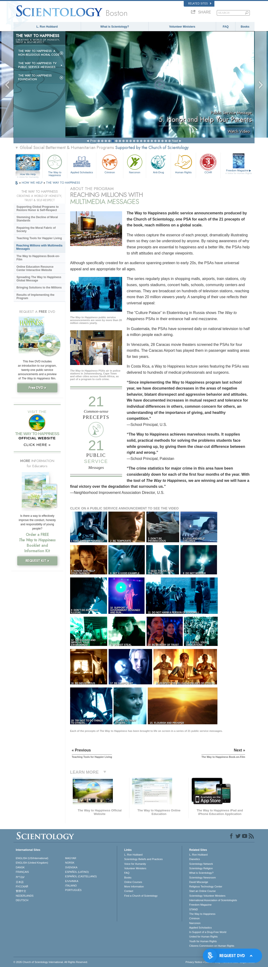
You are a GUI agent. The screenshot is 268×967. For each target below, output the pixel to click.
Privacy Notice (194, 962)
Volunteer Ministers (182, 26)
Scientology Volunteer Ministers (207, 895)
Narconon (134, 163)
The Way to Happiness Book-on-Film (38, 257)
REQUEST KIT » (37, 560)
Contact (128, 891)
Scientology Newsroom (202, 877)
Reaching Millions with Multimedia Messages (39, 247)
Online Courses (133, 882)
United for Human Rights (203, 936)
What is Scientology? (114, 26)
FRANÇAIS (22, 871)
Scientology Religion (201, 868)
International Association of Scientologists (213, 900)
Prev (93, 140)
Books (245, 26)
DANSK (20, 867)
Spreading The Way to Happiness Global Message (39, 279)
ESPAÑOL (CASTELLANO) (81, 876)
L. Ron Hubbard (47, 26)
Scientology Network (201, 863)
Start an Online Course (202, 891)
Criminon (110, 163)
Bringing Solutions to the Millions (39, 287)
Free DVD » (37, 387)
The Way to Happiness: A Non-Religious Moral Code (39, 53)
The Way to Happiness (55, 164)
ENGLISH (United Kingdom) (32, 862)
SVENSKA (71, 867)
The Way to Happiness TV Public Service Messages (37, 65)
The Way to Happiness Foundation (35, 77)
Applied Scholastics (81, 163)
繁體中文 (21, 891)
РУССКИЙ (22, 886)
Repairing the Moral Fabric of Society (36, 229)
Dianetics (194, 859)
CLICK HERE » (37, 445)
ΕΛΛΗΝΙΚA (71, 881)
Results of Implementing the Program (36, 296)
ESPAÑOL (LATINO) (77, 871)
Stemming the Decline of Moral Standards (37, 219)
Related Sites (199, 3)
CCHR (208, 163)
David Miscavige (198, 882)
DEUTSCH (22, 900)
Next (175, 140)
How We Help (28, 174)
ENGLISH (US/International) (32, 858)
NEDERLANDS (25, 895)
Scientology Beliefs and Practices (143, 859)
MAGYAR (70, 858)
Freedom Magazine (238, 172)
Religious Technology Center (205, 886)
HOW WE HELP (32, 182)
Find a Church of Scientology (140, 895)
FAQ (226, 26)
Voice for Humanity (135, 863)
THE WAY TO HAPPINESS (63, 182)
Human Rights (183, 163)
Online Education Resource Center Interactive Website (35, 268)
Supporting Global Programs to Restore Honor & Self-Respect (38, 208)
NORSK (69, 862)
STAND (193, 909)
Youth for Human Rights (203, 941)
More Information (134, 886)
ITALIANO (71, 885)
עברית (20, 877)
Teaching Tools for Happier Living (39, 238)
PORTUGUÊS (73, 890)
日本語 (20, 882)
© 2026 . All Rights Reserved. (50, 962)
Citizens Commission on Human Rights (211, 945)
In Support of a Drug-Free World (207, 932)
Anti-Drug (158, 163)
